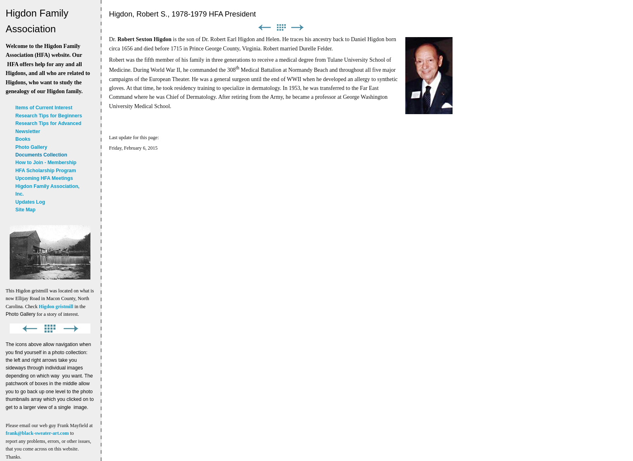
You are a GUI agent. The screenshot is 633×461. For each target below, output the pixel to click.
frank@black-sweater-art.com (37, 433)
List (281, 27)
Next (297, 27)
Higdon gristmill (56, 306)
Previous (264, 27)
